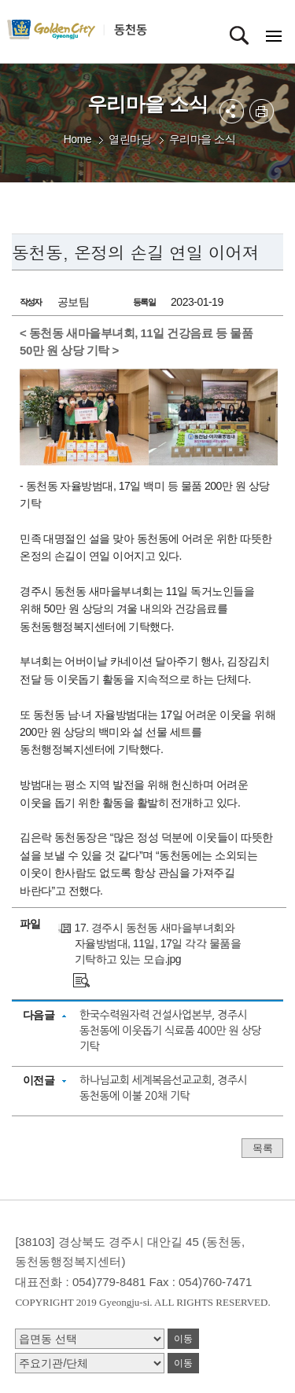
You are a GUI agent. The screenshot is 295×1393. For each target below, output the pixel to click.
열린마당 (130, 139)
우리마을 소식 (202, 139)
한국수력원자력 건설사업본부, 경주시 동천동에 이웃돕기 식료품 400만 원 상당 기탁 (170, 1030)
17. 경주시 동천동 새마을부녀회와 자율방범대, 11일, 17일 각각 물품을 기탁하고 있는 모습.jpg (158, 943)
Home (77, 139)
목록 (262, 1148)
